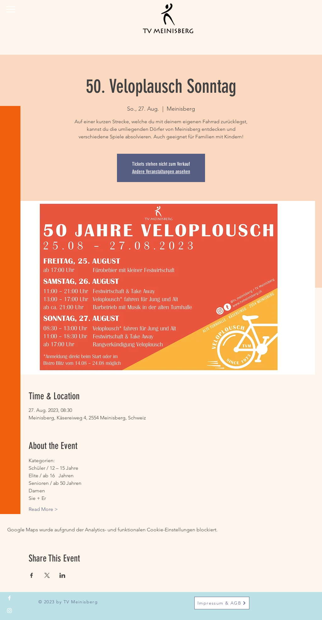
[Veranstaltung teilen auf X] (47, 575)
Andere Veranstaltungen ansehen (161, 171)
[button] (10, 9)
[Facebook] (9, 598)
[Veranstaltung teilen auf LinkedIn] (62, 575)
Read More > (43, 509)
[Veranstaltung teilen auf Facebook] (32, 575)
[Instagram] (9, 610)
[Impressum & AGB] (221, 603)
